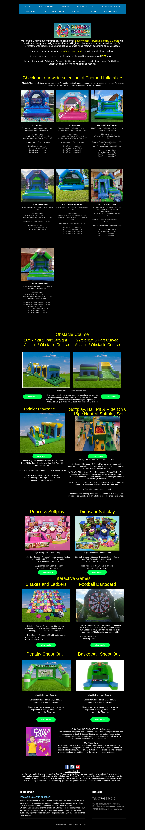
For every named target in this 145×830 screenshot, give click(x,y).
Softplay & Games (110, 41)
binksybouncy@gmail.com (109, 781)
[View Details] (32, 396)
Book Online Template (64, 774)
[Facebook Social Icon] (67, 767)
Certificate (53, 64)
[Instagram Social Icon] (72, 767)
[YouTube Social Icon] (78, 767)
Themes (49, 85)
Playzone (95, 41)
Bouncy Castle (82, 41)
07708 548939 (106, 798)
